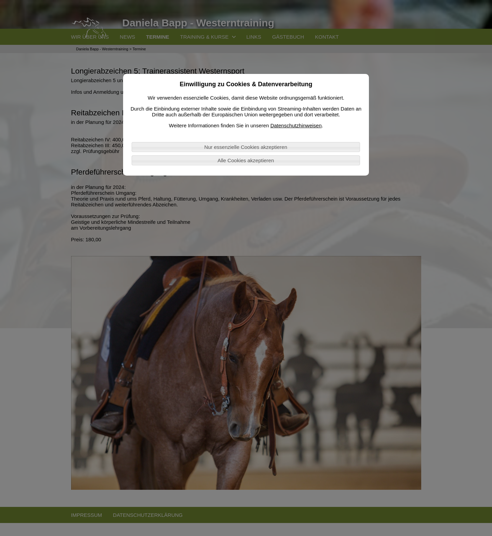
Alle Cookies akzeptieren (245, 160)
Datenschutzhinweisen (296, 125)
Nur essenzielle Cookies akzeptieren (245, 147)
